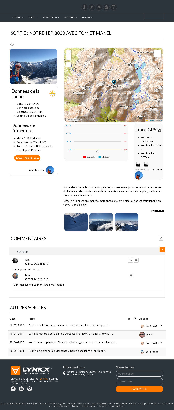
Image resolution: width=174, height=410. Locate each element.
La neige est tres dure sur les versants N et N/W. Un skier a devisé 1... (70, 333)
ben (27, 275)
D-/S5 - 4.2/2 (38, 142)
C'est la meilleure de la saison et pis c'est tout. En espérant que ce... (69, 325)
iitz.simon (44, 169)
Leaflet (150, 120)
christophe (149, 351)
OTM (160, 120)
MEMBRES (69, 17)
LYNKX (44, 378)
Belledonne (34, 138)
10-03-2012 (17, 325)
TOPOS (32, 17)
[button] (113, 82)
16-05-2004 (17, 350)
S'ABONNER (139, 389)
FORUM (86, 17)
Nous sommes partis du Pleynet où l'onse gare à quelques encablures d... (72, 342)
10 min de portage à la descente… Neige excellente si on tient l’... (67, 350)
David (146, 334)
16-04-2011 (17, 333)
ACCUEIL (16, 17)
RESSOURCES (50, 17)
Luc (27, 259)
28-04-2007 (17, 342)
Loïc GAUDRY (150, 325)
